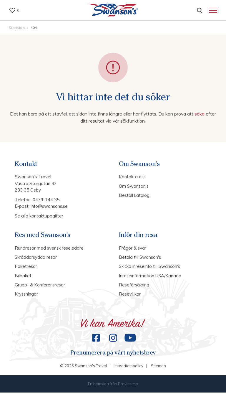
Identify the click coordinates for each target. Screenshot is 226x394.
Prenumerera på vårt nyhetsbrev (113, 354)
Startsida (17, 28)
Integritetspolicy (128, 367)
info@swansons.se (50, 207)
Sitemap (158, 367)
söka (200, 115)
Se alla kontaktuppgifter (39, 216)
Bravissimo (128, 385)
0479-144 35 (46, 200)
